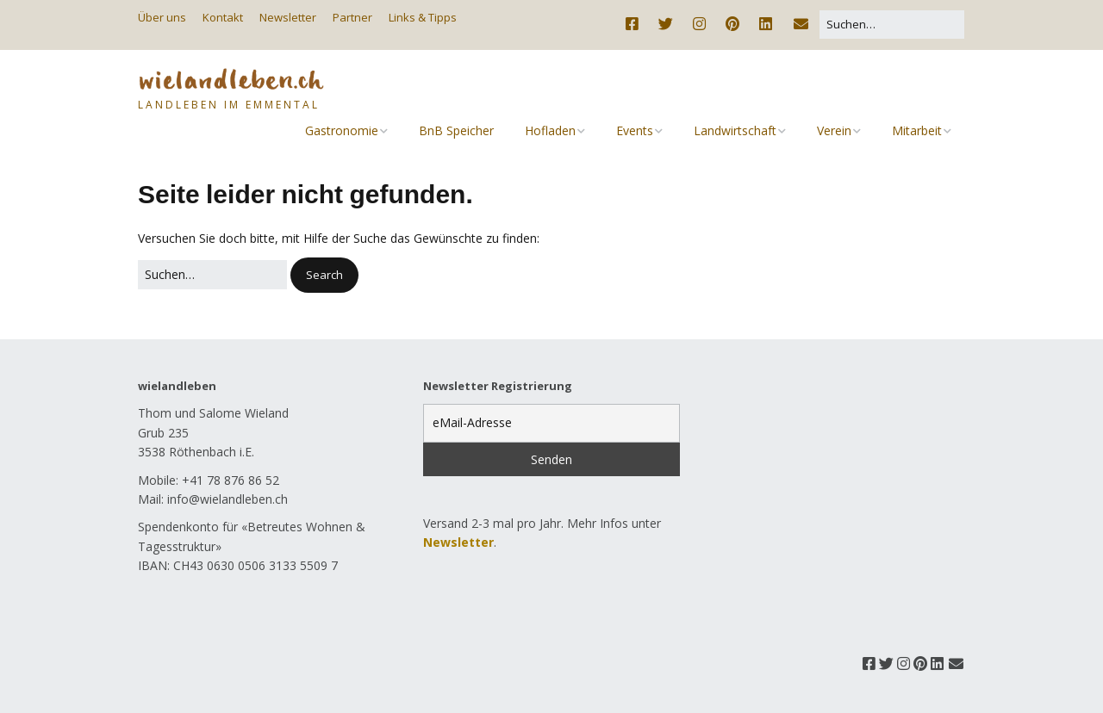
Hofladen (550, 130)
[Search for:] (892, 24)
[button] (324, 275)
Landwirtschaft (735, 130)
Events (634, 130)
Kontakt (223, 17)
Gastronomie (341, 130)
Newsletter (287, 17)
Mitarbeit (917, 130)
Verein (834, 130)
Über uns (162, 17)
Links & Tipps (423, 17)
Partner (352, 17)
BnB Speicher (456, 130)
